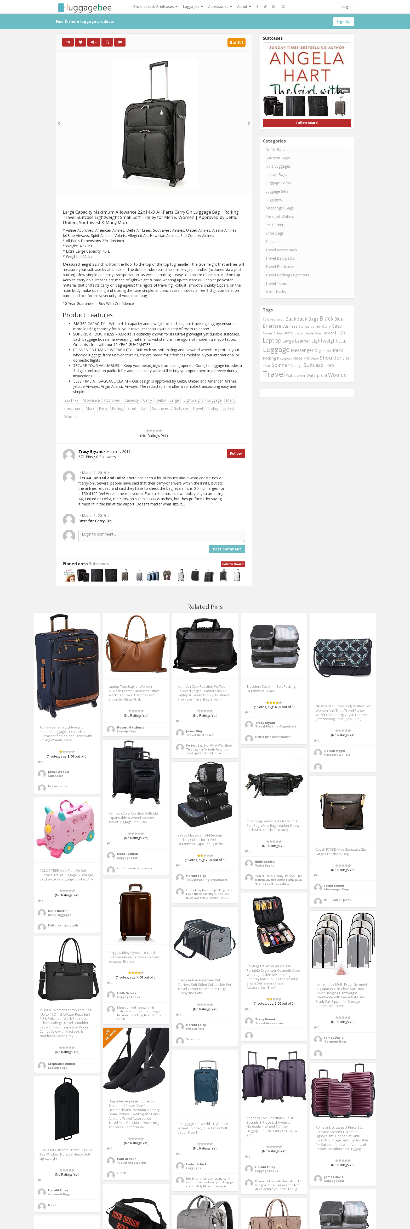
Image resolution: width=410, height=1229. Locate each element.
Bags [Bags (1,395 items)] (313, 319)
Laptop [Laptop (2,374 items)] (272, 340)
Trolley (213, 408)
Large (174, 400)
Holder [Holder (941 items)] (328, 333)
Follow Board (233, 564)
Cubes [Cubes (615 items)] (278, 333)
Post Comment (227, 549)
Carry (147, 400)
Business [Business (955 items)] (289, 326)
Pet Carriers (275, 224)
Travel (197, 408)
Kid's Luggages (278, 166)
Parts (103, 408)
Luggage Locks (278, 182)
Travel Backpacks (280, 258)
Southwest (161, 408)
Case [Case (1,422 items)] (337, 326)
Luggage (214, 400)
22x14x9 (71, 400)
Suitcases (99, 564)
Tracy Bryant (265, 723)
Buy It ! (236, 42)
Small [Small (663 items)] (267, 366)
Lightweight (193, 400)
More (90, 408)
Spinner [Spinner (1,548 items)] (280, 365)
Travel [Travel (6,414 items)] (274, 374)
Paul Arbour (126, 1159)
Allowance (91, 400)
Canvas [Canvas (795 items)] (304, 326)
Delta (160, 400)
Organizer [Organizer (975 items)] (323, 350)
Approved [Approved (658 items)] (277, 319)
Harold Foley (196, 876)
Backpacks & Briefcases (155, 6)
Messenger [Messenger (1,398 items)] (302, 350)
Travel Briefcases (280, 266)
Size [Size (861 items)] (346, 358)
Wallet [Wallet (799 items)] (291, 375)
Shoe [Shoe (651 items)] (315, 358)
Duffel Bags (275, 149)
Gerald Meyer (334, 751)
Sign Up (344, 21)
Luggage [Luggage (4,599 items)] (276, 349)
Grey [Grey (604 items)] (318, 333)
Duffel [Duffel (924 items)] (288, 333)
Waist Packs (275, 291)
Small (131, 408)
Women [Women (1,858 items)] (337, 374)
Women (71, 416)
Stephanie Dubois (62, 1064)
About (244, 6)
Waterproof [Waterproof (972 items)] (316, 375)
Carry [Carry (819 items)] (326, 326)
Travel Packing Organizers (287, 274)
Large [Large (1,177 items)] (288, 341)
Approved (112, 400)
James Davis (333, 1037)
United (228, 408)
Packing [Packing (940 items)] (269, 358)
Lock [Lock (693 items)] (342, 341)
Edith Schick (265, 861)
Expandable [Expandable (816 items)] (304, 333)
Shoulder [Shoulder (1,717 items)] (330, 357)
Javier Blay (194, 731)
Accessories (220, 6)
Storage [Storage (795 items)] (296, 365)
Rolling (117, 408)
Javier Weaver (58, 772)
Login (346, 6)
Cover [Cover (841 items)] (267, 333)
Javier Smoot (334, 885)
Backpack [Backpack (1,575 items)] (296, 318)
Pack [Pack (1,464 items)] (338, 350)
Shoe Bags (274, 233)
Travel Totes (276, 283)
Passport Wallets (279, 216)
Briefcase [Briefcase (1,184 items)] (272, 326)
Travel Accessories (281, 249)
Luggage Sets (276, 191)
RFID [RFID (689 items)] (307, 358)
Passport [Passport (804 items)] (284, 358)
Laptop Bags (276, 174)
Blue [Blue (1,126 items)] (338, 319)
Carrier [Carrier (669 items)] (316, 326)
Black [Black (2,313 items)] (326, 318)
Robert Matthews (130, 727)
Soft (144, 408)
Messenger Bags (279, 208)
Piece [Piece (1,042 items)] (298, 358)
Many (230, 400)
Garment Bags (277, 157)
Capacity (131, 400)
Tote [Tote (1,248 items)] (329, 365)
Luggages (193, 6)
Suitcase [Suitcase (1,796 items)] (313, 364)
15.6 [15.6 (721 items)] (266, 319)
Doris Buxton (58, 911)
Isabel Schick (127, 854)
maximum (72, 408)
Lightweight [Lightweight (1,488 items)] (324, 341)
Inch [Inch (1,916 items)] (340, 332)
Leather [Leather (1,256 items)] (302, 341)
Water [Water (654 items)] (301, 376)
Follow (236, 453)
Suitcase (181, 408)
